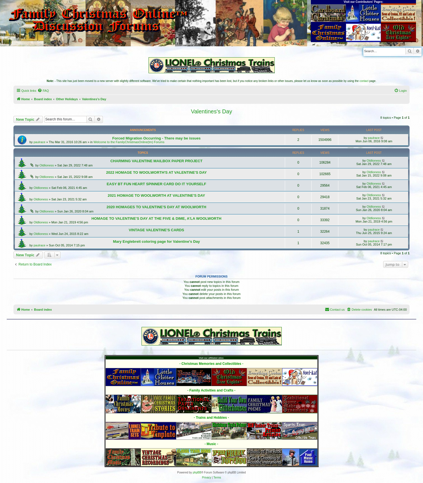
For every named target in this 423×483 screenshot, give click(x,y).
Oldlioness (47, 165)
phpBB (197, 472)
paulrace (39, 142)
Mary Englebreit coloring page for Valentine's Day (156, 241)
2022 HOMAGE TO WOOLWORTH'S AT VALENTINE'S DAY (156, 172)
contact (363, 81)
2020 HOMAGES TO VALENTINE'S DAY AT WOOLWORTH (156, 207)
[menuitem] (43, 90)
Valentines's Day (211, 111)
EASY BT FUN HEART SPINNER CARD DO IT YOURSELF (156, 184)
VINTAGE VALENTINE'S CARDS (156, 230)
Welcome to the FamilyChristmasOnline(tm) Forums (129, 142)
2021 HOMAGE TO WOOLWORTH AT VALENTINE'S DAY (156, 195)
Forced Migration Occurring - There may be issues (156, 138)
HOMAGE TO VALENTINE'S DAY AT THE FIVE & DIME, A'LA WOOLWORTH (156, 218)
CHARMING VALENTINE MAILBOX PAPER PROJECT (156, 161)
